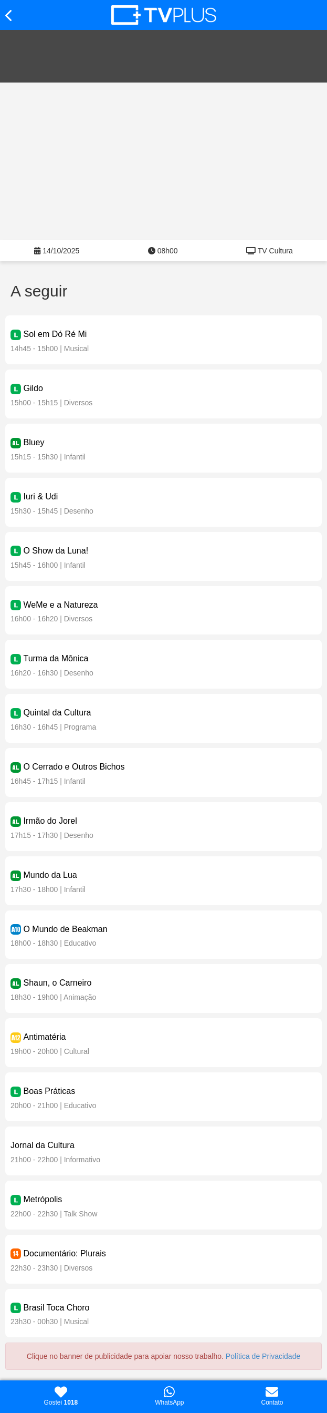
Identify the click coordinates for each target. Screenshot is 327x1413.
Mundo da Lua (50, 875)
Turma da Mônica (55, 658)
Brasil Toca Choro (56, 1307)
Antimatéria (44, 1036)
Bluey (33, 442)
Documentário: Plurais (64, 1253)
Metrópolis (42, 1199)
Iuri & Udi (40, 496)
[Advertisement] (163, 161)
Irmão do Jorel (50, 820)
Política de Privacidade (263, 1356)
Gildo (33, 388)
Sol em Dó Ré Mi (55, 334)
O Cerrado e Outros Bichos (73, 766)
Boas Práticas (49, 1091)
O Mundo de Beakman (65, 929)
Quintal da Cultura (57, 712)
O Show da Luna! (55, 550)
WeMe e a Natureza (60, 604)
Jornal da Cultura (42, 1145)
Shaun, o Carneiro (57, 982)
